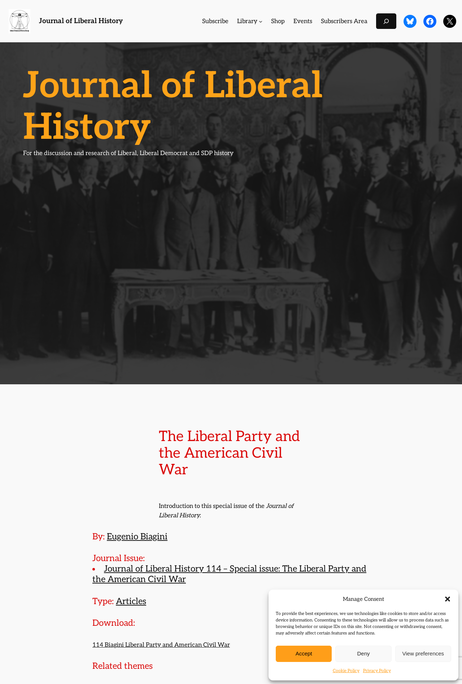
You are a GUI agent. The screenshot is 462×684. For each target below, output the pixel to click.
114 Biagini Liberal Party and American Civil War (161, 645)
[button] (447, 599)
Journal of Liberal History (81, 21)
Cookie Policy (346, 671)
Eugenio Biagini (137, 536)
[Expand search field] (386, 21)
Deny (363, 653)
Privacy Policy (377, 671)
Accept (304, 653)
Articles (131, 601)
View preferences (423, 653)
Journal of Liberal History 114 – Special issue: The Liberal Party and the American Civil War (229, 574)
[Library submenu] (260, 21)
